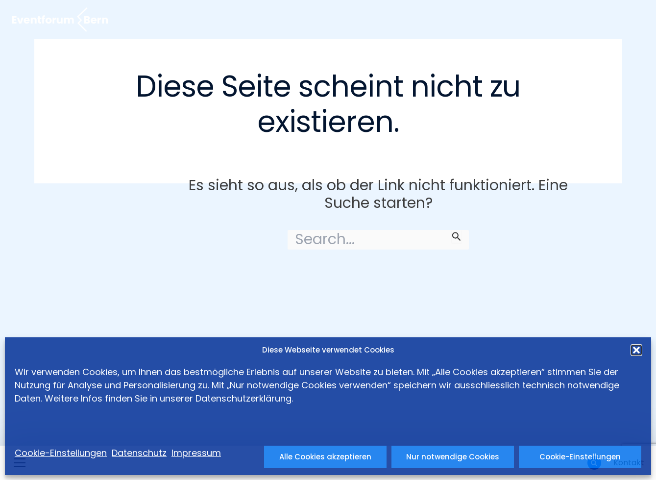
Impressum (196, 453)
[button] (636, 350)
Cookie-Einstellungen (580, 457)
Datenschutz (139, 453)
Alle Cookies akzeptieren (325, 457)
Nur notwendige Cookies (452, 457)
